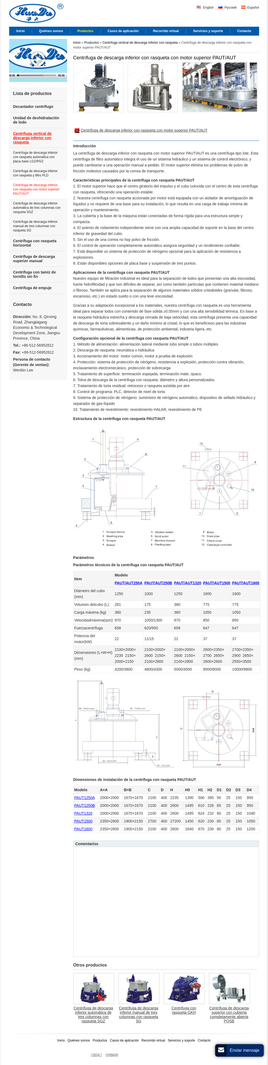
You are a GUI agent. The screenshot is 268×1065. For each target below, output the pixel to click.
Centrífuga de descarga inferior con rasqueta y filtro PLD (35, 173)
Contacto (22, 304)
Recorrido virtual (153, 1040)
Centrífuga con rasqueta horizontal (35, 243)
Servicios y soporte (181, 1040)
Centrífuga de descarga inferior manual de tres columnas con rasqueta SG (138, 1014)
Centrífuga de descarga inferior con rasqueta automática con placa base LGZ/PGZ (35, 157)
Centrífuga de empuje (32, 288)
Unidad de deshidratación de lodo (36, 120)
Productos (92, 43)
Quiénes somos (79, 1040)
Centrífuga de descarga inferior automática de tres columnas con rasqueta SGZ (93, 1014)
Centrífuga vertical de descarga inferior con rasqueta (140, 43)
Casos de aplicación (124, 1040)
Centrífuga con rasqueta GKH (184, 1010)
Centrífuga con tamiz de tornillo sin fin (34, 274)
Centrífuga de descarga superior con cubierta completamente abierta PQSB (229, 1014)
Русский (227, 7)
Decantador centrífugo (33, 106)
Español (250, 7)
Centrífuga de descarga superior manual (34, 258)
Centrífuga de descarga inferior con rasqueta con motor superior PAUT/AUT (141, 130)
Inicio (77, 43)
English (205, 7)
